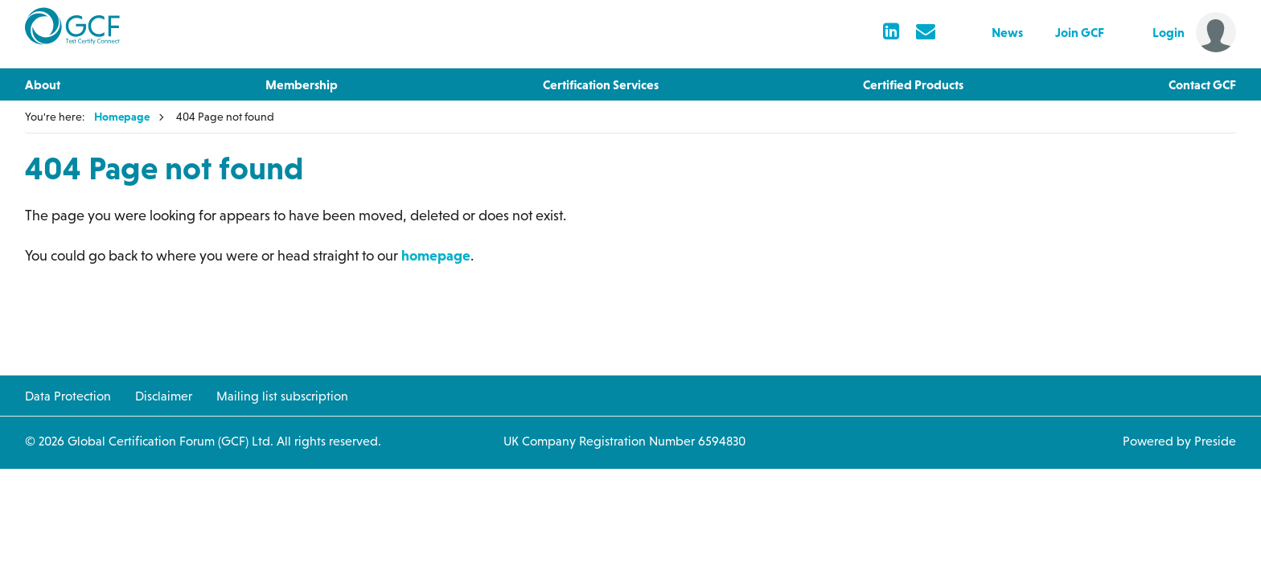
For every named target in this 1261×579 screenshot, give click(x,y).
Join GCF (1079, 32)
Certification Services (601, 84)
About (42, 84)
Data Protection (68, 395)
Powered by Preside (1179, 440)
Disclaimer (163, 395)
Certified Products (913, 84)
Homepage (122, 116)
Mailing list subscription (282, 395)
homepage (435, 255)
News (1007, 32)
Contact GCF (1202, 84)
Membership (301, 84)
